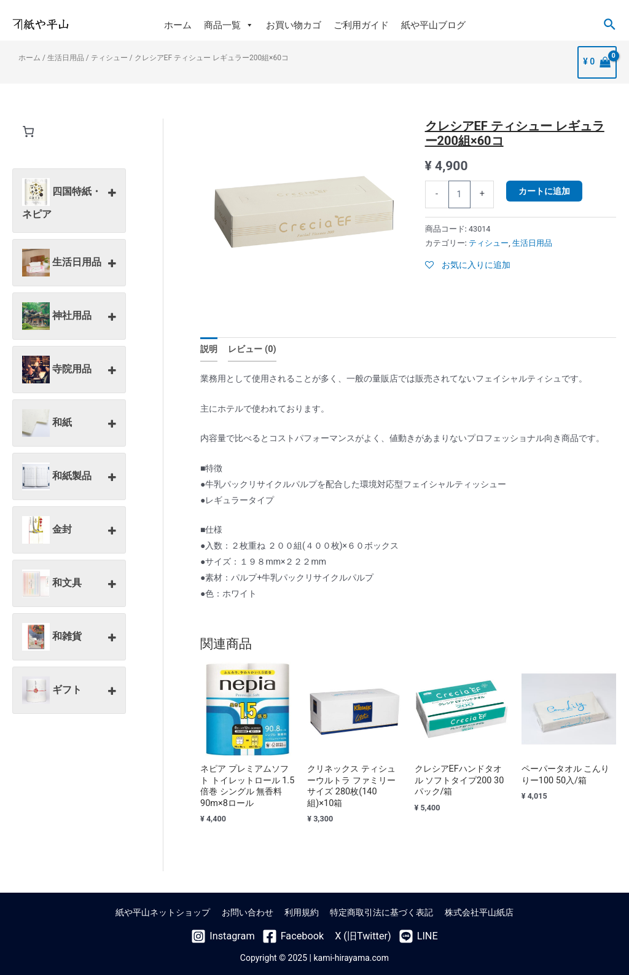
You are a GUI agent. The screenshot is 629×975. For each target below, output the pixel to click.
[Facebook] (295, 933)
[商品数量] (459, 194)
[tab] (208, 349)
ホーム (178, 25)
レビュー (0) (251, 349)
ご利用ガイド (361, 25)
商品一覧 (229, 25)
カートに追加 (544, 191)
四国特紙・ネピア (69, 199)
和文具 (69, 584)
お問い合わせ (250, 910)
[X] (356, 933)
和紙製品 (69, 477)
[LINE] (408, 933)
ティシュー (109, 58)
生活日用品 (65, 58)
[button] (249, 25)
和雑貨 (69, 637)
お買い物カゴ (293, 25)
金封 (69, 531)
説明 (208, 349)
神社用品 (69, 317)
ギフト (69, 691)
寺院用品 (69, 370)
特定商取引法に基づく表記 (379, 910)
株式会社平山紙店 (473, 910)
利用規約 (301, 910)
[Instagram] (231, 933)
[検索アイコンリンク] (610, 25)
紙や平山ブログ (433, 25)
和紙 (69, 424)
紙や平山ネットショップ (168, 910)
